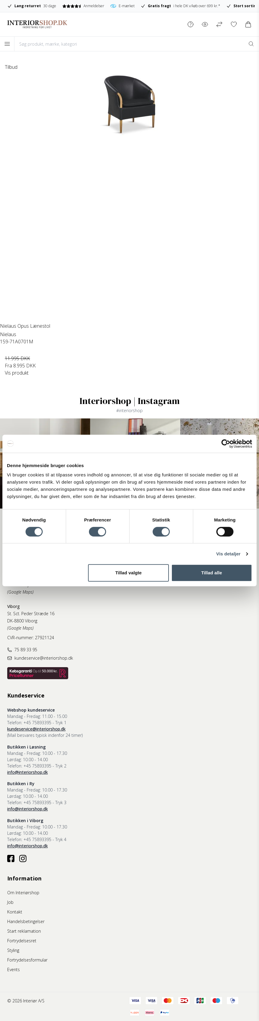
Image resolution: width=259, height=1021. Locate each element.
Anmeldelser (83, 5)
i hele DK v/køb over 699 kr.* (180, 6)
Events (13, 969)
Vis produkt (17, 372)
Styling (13, 950)
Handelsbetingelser (25, 921)
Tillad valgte (128, 572)
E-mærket (122, 6)
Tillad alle (211, 572)
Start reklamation (24, 931)
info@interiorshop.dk (27, 772)
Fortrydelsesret (21, 941)
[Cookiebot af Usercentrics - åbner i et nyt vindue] (226, 443)
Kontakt (14, 912)
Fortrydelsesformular (27, 960)
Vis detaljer (228, 553)
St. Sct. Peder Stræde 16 (30, 613)
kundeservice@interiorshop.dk (36, 729)
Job (10, 902)
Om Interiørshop (23, 892)
